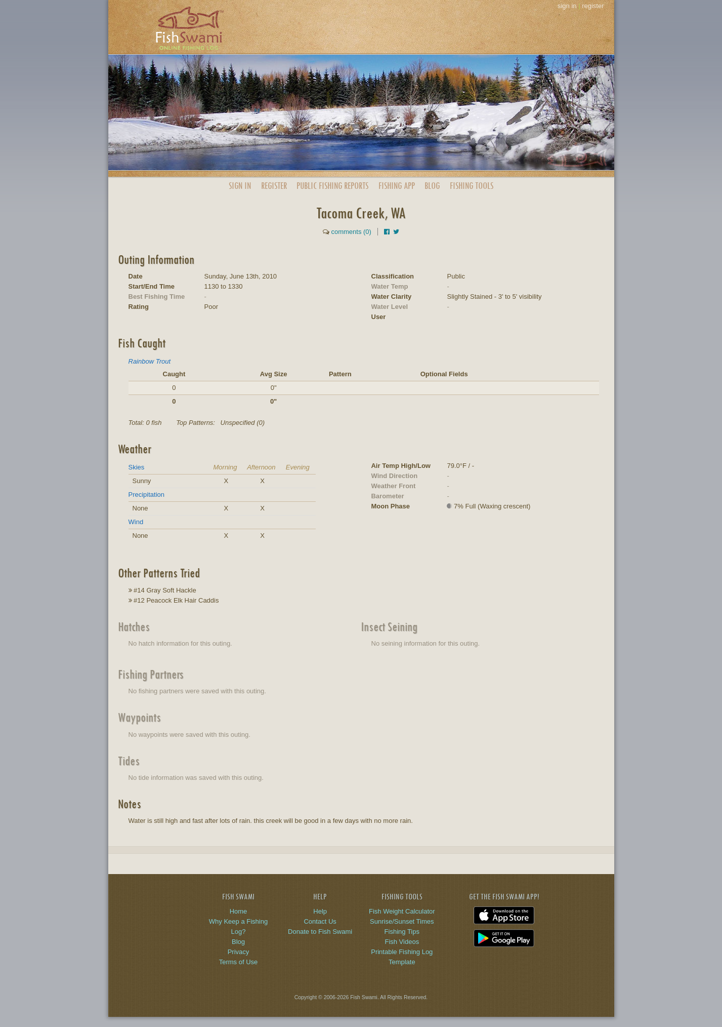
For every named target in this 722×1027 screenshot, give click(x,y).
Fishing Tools (471, 185)
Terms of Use (238, 962)
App (396, 185)
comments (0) (351, 231)
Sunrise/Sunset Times (402, 921)
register (593, 6)
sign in (567, 6)
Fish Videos (402, 941)
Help (320, 911)
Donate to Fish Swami (320, 931)
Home (238, 911)
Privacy (238, 952)
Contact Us (320, 921)
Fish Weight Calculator (402, 911)
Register (274, 185)
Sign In (240, 185)
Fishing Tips (402, 931)
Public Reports (332, 185)
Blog (432, 185)
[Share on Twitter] (396, 231)
